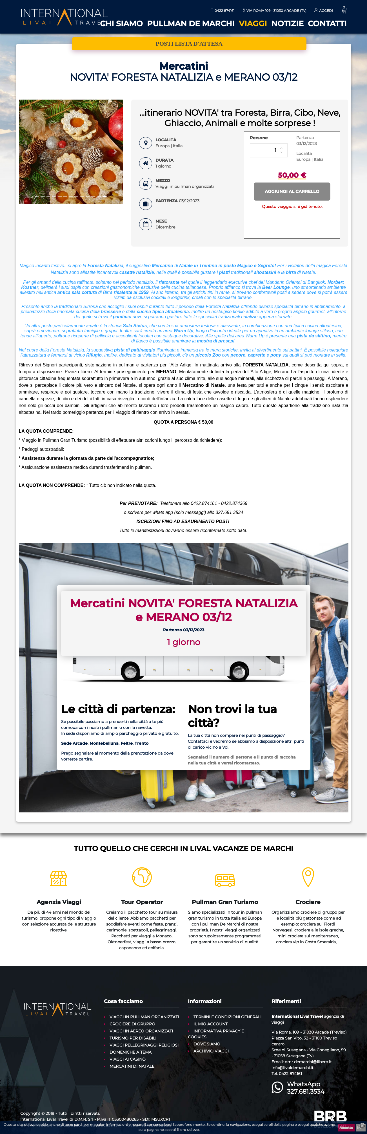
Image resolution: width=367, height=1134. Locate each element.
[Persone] (269, 150)
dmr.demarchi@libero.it (308, 1061)
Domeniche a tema (131, 1052)
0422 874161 (222, 10)
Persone (259, 137)
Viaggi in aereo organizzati (141, 1031)
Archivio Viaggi (211, 1051)
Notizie (287, 23)
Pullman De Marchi (191, 23)
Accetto (346, 1128)
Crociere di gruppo (132, 1024)
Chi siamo (121, 23)
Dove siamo (206, 1044)
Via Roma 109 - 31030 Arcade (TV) (274, 10)
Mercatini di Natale (132, 1066)
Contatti (327, 23)
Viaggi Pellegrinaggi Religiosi (144, 1045)
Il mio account (210, 1024)
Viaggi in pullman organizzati (144, 1016)
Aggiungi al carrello (292, 191)
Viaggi (253, 23)
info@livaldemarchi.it (292, 1067)
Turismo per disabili (133, 1038)
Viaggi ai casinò (128, 1059)
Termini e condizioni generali (227, 1016)
